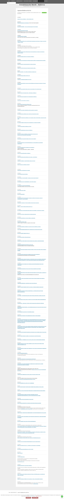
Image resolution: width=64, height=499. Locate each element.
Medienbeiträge (35, 483)
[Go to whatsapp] (62, 497)
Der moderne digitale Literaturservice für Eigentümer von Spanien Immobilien (28, 122)
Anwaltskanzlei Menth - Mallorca (32, 5)
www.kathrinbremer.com (20, 461)
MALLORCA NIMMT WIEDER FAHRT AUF (23, 233)
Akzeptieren (35, 497)
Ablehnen (28, 497)
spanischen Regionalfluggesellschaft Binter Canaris (27, 379)
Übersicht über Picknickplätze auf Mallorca (23, 100)
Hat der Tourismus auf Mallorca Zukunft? (23, 164)
